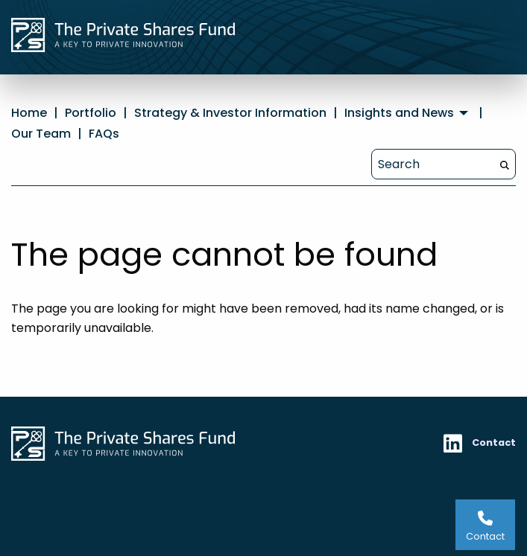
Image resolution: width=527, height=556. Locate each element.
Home (29, 112)
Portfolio (90, 112)
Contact (494, 442)
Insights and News (399, 113)
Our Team (41, 133)
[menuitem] (408, 113)
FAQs (104, 133)
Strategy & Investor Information (230, 112)
